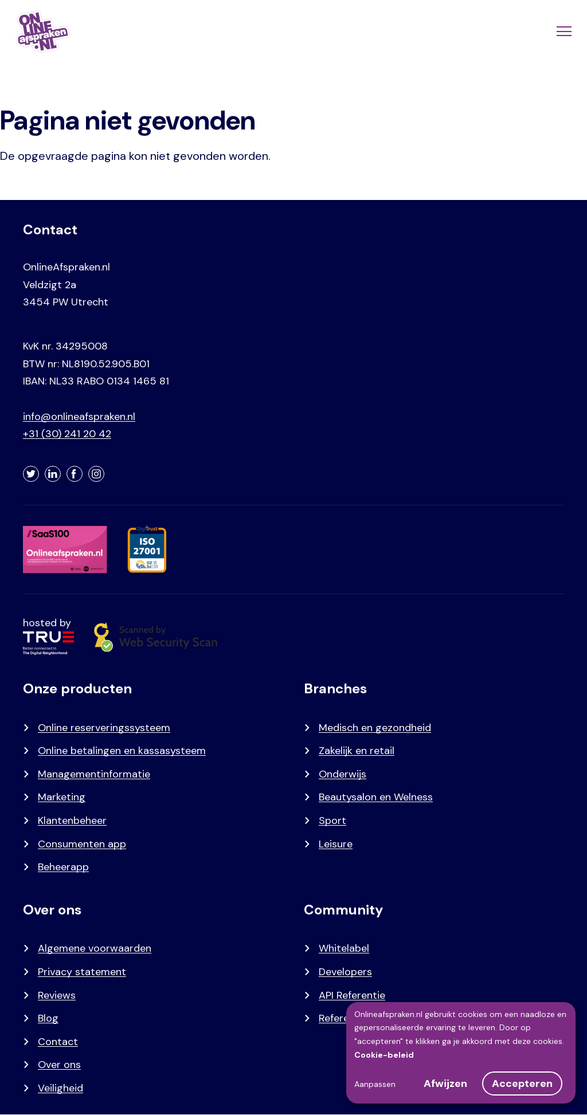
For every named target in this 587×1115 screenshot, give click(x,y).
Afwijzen (445, 1083)
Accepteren (522, 1083)
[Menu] (563, 31)
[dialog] (461, 1053)
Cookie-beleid (384, 1055)
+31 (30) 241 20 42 (67, 434)
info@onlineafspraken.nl (79, 416)
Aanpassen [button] (375, 1084)
